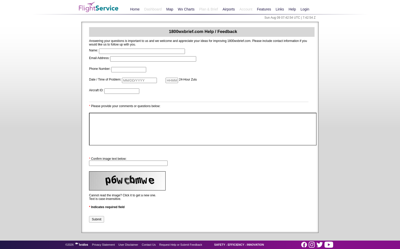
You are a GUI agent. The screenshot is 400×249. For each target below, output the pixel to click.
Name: (93, 50)
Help (292, 9)
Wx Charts (186, 9)
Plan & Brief (208, 9)
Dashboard (153, 9)
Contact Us (149, 244)
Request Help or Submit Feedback (180, 244)
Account (246, 9)
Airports (228, 9)
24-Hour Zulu (188, 79)
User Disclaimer (128, 244)
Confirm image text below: (108, 159)
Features (264, 9)
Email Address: (99, 58)
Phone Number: (99, 69)
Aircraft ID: (96, 90)
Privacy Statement (103, 244)
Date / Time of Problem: (105, 79)
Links (280, 9)
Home (135, 9)
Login (305, 9)
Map (169, 9)
